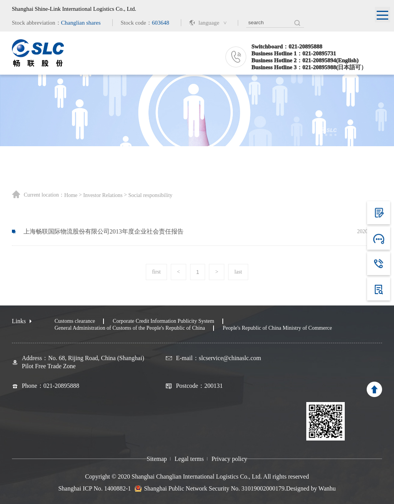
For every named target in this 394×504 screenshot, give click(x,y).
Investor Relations (102, 195)
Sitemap (157, 459)
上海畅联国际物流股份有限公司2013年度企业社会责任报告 (103, 231)
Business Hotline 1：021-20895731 (293, 53)
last (238, 272)
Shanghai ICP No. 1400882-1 (94, 488)
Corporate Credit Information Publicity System (163, 321)
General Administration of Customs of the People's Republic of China (130, 328)
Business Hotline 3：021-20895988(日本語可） (309, 67)
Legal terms (189, 459)
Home (70, 195)
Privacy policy (229, 459)
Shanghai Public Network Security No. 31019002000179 (214, 489)
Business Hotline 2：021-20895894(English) (304, 60)
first (156, 272)
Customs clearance (75, 321)
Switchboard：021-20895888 (286, 46)
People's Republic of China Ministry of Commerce (277, 328)
